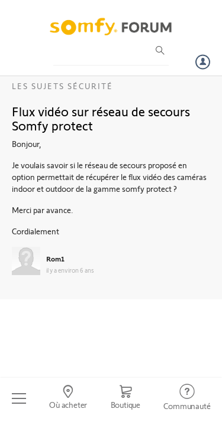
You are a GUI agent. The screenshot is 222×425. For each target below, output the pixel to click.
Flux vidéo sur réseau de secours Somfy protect (101, 118)
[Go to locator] (67, 398)
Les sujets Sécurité (62, 86)
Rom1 (55, 258)
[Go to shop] (125, 398)
